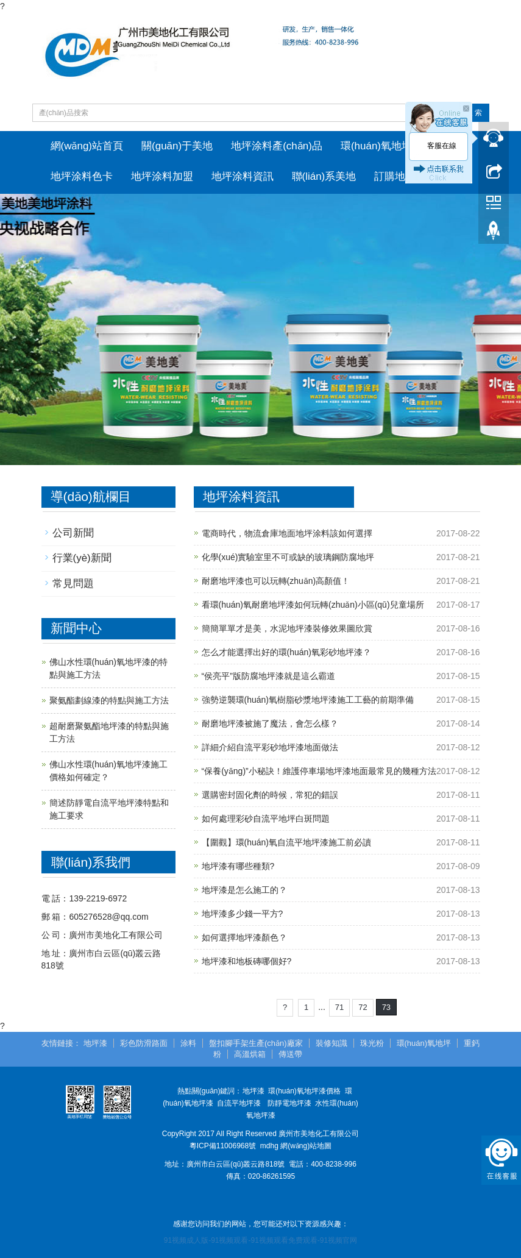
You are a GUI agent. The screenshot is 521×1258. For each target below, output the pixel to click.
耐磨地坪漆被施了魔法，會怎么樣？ (270, 723)
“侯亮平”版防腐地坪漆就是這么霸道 (268, 676)
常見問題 (73, 583)
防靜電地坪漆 (289, 1103)
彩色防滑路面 (144, 1043)
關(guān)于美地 (177, 146)
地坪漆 (95, 1043)
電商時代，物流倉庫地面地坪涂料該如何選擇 (287, 533)
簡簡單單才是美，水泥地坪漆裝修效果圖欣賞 (287, 628)
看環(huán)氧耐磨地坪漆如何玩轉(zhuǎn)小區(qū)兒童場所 (313, 604)
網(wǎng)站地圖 (305, 1146)
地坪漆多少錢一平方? (242, 914)
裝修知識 (331, 1043)
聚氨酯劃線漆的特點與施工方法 (109, 700)
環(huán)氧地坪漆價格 (304, 1091)
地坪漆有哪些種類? (238, 866)
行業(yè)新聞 (82, 558)
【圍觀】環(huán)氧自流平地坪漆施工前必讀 (286, 842)
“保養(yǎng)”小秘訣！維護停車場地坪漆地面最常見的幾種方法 (319, 771)
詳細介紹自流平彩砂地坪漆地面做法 (270, 747)
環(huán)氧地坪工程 (387, 146)
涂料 (188, 1043)
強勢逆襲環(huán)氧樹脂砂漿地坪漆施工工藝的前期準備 (308, 700)
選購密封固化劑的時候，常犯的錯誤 (270, 795)
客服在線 (441, 145)
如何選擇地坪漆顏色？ (244, 937)
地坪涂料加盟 (162, 176)
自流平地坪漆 (239, 1103)
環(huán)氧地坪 (424, 1043)
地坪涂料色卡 (82, 176)
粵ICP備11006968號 (223, 1146)
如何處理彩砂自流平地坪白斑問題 (266, 818)
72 (362, 1007)
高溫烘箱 (250, 1054)
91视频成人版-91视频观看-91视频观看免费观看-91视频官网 (260, 1240)
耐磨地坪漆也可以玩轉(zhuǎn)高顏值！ (276, 581)
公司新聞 (73, 533)
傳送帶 (290, 1054)
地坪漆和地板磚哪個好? (247, 961)
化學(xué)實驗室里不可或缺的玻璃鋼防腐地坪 (288, 557)
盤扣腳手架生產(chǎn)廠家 (256, 1043)
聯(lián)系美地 (324, 176)
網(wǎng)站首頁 (87, 146)
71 (339, 1007)
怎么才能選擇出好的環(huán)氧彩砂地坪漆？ (286, 652)
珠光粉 (372, 1043)
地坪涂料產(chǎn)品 (276, 146)
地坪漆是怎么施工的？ (244, 890)
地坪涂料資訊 (242, 176)
